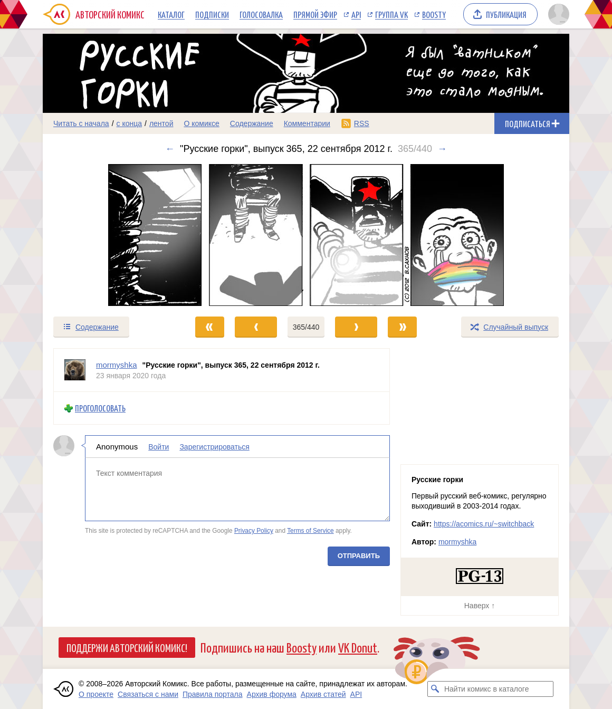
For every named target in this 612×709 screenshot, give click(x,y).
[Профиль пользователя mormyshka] (74, 370)
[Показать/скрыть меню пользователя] (556, 14)
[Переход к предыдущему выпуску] (109, 235)
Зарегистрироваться (214, 447)
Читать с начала (81, 123)
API (356, 14)
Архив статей (323, 694)
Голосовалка (261, 14)
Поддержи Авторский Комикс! (126, 647)
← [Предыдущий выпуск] (170, 148)
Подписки (212, 14)
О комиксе (201, 123)
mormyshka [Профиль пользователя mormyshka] (116, 364)
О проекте (96, 694)
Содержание (251, 123)
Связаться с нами (148, 694)
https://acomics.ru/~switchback (484, 524)
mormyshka (457, 542)
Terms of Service (310, 530)
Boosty (434, 14)
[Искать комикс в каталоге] (435, 689)
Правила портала (213, 694)
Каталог (171, 14)
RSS (361, 123)
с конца (129, 123)
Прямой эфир (315, 14)
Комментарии (307, 123)
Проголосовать (100, 408)
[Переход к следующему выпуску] (306, 235)
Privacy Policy (253, 530)
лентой (161, 123)
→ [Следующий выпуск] (442, 148)
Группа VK (391, 14)
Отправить (359, 556)
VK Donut (357, 647)
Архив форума (272, 694)
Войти (158, 447)
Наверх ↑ (479, 605)
